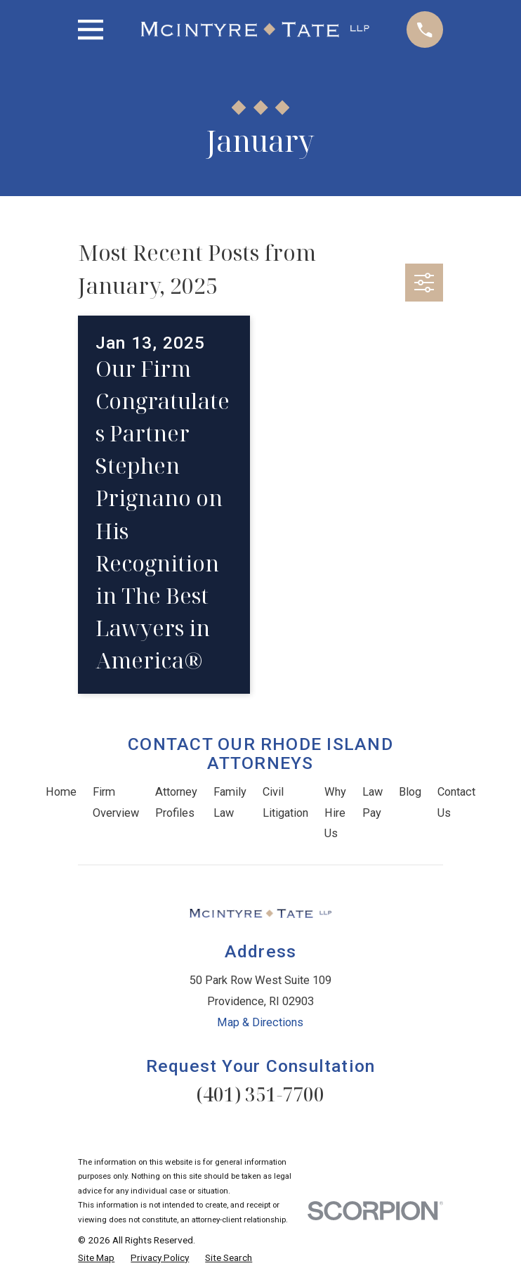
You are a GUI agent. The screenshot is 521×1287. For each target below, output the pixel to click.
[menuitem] (96, 1258)
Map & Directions (260, 1022)
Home (61, 791)
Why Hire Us (335, 812)
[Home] (255, 29)
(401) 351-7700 (260, 1094)
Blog (410, 791)
